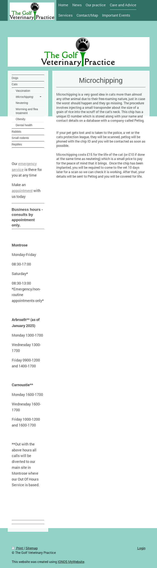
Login (141, 548)
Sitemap (32, 548)
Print (18, 548)
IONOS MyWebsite (71, 561)
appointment (22, 190)
